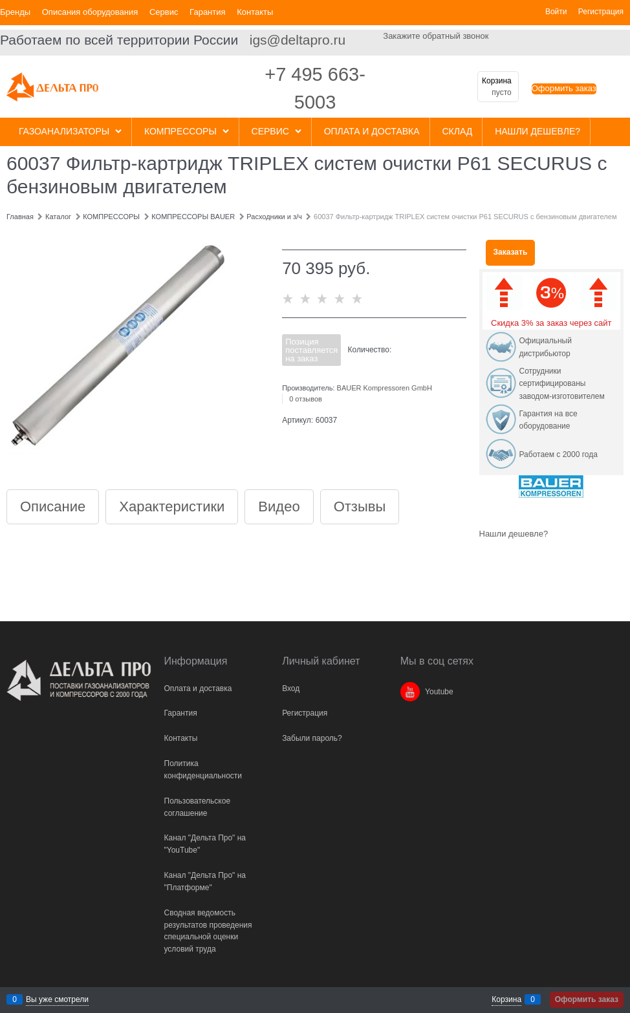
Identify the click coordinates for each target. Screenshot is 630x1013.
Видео (278, 507)
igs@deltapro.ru (298, 39)
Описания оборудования (90, 12)
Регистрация (601, 11)
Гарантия (207, 12)
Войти (556, 11)
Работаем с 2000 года (558, 454)
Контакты (255, 12)
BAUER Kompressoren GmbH (384, 388)
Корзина (506, 999)
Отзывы (360, 507)
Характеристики (171, 507)
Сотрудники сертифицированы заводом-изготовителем (562, 384)
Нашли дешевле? (514, 533)
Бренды (15, 12)
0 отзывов (305, 399)
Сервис (164, 12)
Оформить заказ (564, 88)
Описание (52, 507)
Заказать (511, 252)
